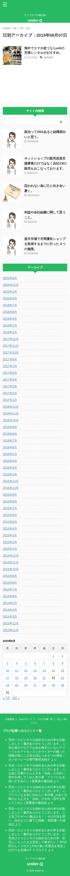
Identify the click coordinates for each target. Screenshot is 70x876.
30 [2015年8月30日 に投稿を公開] (62, 685)
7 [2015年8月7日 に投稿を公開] (44, 663)
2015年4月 (10, 528)
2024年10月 (11, 285)
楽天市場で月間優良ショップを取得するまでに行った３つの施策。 (45, 244)
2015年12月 (11, 481)
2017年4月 (10, 379)
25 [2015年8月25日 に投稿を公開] (16, 685)
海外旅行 (49, 57)
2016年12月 (11, 406)
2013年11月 (11, 630)
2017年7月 (10, 366)
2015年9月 (10, 494)
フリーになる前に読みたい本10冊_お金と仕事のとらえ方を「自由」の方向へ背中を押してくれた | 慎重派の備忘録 (37, 798)
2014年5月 (10, 603)
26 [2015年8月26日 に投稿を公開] (25, 685)
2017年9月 (10, 359)
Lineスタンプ (25, 719)
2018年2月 (10, 325)
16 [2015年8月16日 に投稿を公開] (62, 670)
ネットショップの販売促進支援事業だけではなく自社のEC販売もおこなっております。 (45, 163)
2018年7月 (10, 305)
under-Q (35, 20)
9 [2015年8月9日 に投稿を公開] (62, 663)
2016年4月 (10, 461)
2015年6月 (10, 515)
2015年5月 (10, 521)
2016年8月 (10, 433)
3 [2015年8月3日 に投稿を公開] (7, 663)
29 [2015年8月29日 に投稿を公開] (53, 685)
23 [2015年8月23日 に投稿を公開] (62, 678)
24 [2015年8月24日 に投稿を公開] (7, 685)
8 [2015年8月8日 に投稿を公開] (53, 663)
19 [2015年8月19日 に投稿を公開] (25, 678)
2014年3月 (10, 616)
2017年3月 (10, 386)
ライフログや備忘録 (35, 858)
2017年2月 (10, 393)
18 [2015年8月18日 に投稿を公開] (16, 678)
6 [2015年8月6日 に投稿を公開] (35, 663)
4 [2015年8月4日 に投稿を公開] (17, 663)
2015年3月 (10, 535)
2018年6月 (10, 312)
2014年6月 (10, 596)
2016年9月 (10, 427)
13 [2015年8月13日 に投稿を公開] (35, 670)
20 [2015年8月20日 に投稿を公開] (35, 678)
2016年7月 (10, 440)
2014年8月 (10, 582)
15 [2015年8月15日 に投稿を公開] (53, 670)
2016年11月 (11, 413)
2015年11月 (11, 488)
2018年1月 (10, 332)
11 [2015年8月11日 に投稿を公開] (16, 670)
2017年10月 (11, 352)
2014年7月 (10, 589)
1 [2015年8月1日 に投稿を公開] (53, 656)
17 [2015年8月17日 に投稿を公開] (7, 678)
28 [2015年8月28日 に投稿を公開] (44, 685)
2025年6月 (10, 278)
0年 (15, 28)
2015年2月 (10, 542)
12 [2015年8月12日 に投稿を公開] (25, 670)
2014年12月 (11, 555)
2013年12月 (11, 623)
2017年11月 (11, 345)
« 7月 (6, 698)
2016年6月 (10, 447)
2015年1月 (10, 549)
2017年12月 (11, 339)
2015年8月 (10, 501)
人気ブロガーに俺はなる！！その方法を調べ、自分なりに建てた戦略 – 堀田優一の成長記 (37, 820)
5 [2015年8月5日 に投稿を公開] (26, 663)
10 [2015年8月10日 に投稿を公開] (7, 670)
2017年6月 (10, 373)
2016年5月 (10, 454)
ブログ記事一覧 (45, 719)
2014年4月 (10, 609)
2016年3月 (10, 467)
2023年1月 (10, 291)
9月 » (16, 698)
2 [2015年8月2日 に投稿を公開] (62, 656)
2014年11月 (11, 562)
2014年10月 (11, 569)
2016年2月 (10, 474)
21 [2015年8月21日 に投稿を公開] (44, 678)
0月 (22, 28)
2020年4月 (10, 298)
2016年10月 (11, 420)
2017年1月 (10, 400)
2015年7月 (10, 508)
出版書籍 (9, 719)
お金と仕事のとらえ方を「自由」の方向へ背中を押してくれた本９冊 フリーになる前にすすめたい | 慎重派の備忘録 (36, 777)
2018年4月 (10, 318)
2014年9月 (10, 576)
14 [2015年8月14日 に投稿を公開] (44, 670)
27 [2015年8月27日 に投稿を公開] (35, 685)
